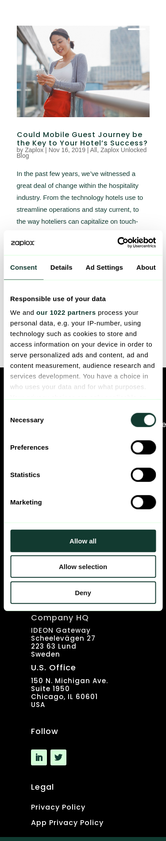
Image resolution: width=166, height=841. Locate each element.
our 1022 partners (66, 312)
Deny (83, 592)
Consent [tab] (23, 267)
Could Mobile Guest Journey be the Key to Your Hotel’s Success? (82, 139)
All (93, 149)
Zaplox (34, 149)
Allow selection (83, 566)
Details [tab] (61, 267)
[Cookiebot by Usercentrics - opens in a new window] (118, 242)
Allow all (83, 540)
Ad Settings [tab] (104, 267)
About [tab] (146, 267)
